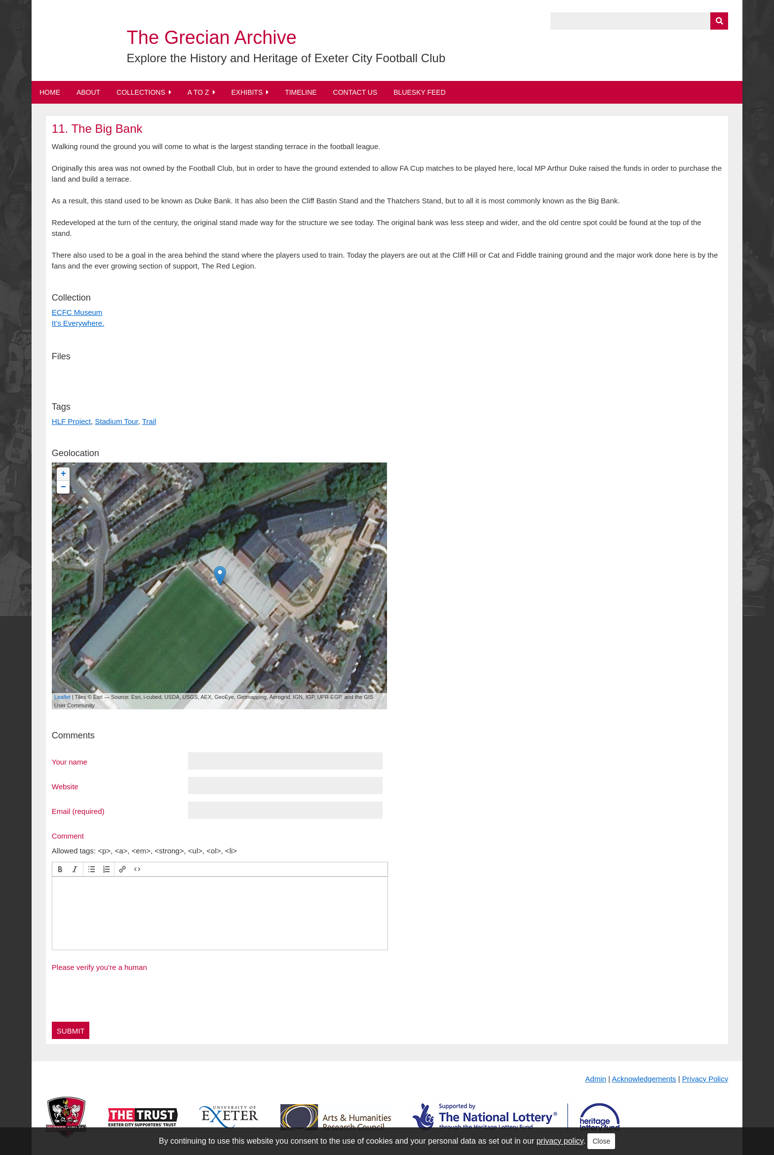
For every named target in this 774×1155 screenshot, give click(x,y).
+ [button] (63, 474)
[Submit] (719, 21)
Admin (596, 1079)
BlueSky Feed (419, 92)
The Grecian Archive (212, 37)
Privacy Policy (705, 1079)
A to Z (198, 92)
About (88, 92)
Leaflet (62, 697)
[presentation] (60, 869)
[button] (60, 869)
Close (601, 1141)
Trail (149, 421)
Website (65, 786)
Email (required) (78, 811)
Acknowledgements (644, 1079)
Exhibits (247, 92)
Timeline (301, 92)
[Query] (639, 21)
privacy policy (560, 1141)
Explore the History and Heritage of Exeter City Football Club (286, 58)
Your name (69, 762)
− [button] (63, 487)
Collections (140, 92)
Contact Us (355, 92)
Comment (68, 836)
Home (49, 92)
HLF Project (71, 421)
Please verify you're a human (99, 967)
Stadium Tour (116, 421)
